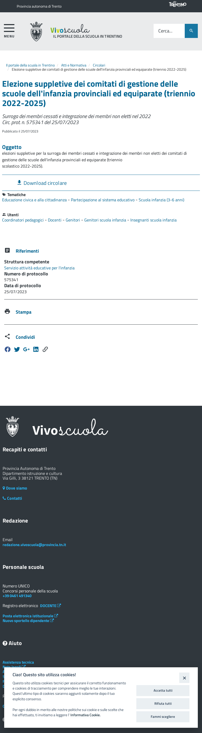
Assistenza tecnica (18, 662)
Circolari (99, 65)
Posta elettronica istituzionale (30, 616)
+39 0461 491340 (17, 596)
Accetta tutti (163, 690)
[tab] (101, 183)
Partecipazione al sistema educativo (103, 200)
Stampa (23, 311)
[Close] (184, 678)
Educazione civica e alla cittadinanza (35, 200)
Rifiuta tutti (163, 703)
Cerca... (165, 31)
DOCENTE (50, 606)
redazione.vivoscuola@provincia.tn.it (34, 545)
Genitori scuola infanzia (105, 220)
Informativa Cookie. (85, 715)
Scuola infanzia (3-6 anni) (161, 200)
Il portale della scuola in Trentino (30, 65)
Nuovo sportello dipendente (28, 621)
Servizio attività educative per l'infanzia (39, 268)
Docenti (55, 220)
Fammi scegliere (163, 716)
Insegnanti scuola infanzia (153, 220)
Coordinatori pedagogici (23, 220)
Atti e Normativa (73, 65)
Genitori (73, 220)
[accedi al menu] (9, 30)
